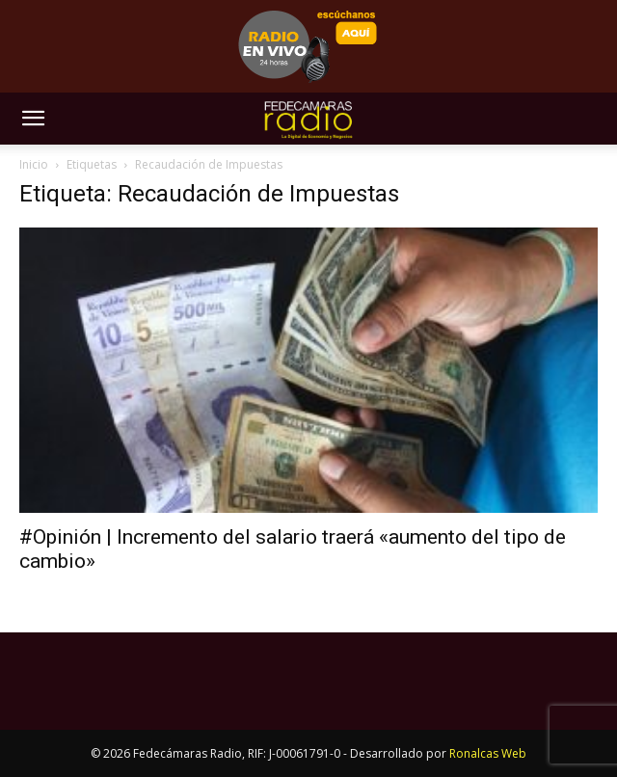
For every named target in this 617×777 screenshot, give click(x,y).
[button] (33, 119)
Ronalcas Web (487, 753)
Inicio (33, 164)
